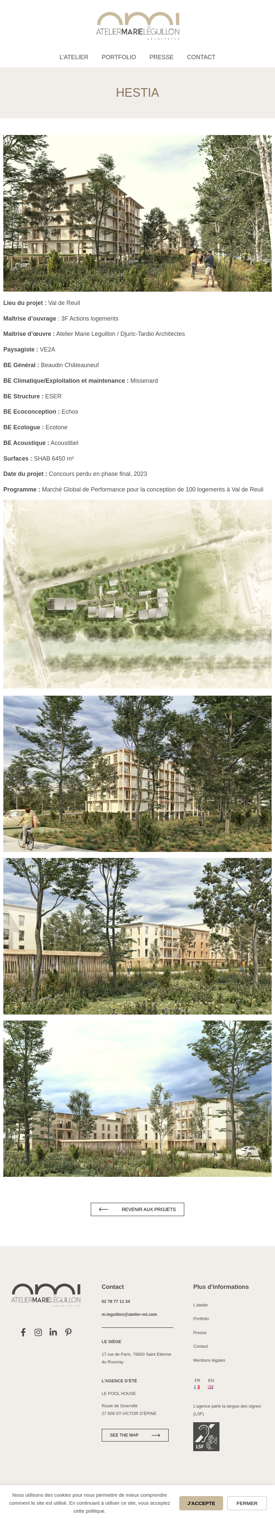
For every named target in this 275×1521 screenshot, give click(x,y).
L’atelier (74, 57)
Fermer (246, 1503)
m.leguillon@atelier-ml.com (129, 1314)
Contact (201, 57)
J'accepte (201, 1503)
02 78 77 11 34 (116, 1301)
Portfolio (119, 57)
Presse (161, 57)
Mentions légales (209, 1360)
